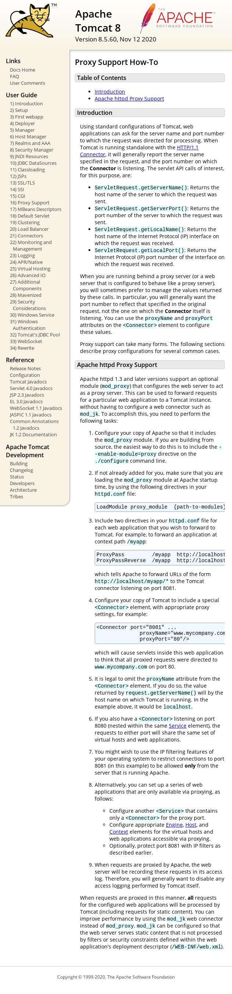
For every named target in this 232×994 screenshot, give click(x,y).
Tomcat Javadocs (28, 381)
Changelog (21, 470)
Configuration (25, 375)
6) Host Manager (28, 136)
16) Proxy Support (30, 202)
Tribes (16, 496)
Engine (174, 831)
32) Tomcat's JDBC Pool (35, 334)
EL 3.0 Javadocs (26, 401)
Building (19, 463)
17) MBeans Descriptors (35, 209)
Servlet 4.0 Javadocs (31, 388)
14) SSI (17, 189)
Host (190, 831)
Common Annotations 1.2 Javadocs (34, 424)
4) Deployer (22, 123)
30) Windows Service (32, 315)
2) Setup (19, 110)
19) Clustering (25, 222)
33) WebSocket (26, 341)
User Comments (27, 83)
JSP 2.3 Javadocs (27, 395)
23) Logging (22, 255)
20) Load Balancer (29, 229)
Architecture (23, 490)
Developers (22, 483)
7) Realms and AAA (30, 143)
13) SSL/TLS (22, 182)
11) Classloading (27, 169)
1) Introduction (26, 103)
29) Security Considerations (28, 305)
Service (177, 732)
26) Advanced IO (28, 275)
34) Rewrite (22, 348)
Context (118, 838)
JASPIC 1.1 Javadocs (30, 414)
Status (17, 476)
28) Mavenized (25, 295)
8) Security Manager (31, 149)
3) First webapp (26, 116)
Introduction (110, 91)
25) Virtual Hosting (30, 268)
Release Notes (25, 368)
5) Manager (22, 130)
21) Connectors (26, 235)
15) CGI (17, 196)
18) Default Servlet (30, 215)
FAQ (14, 76)
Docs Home (22, 69)
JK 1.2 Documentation (33, 434)
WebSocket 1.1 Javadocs (36, 408)
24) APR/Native (26, 262)
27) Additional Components (25, 285)
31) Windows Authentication (28, 324)
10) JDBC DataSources (33, 163)
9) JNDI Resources (29, 156)
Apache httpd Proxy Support (129, 98)
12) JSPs (18, 176)
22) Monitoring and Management (31, 245)
